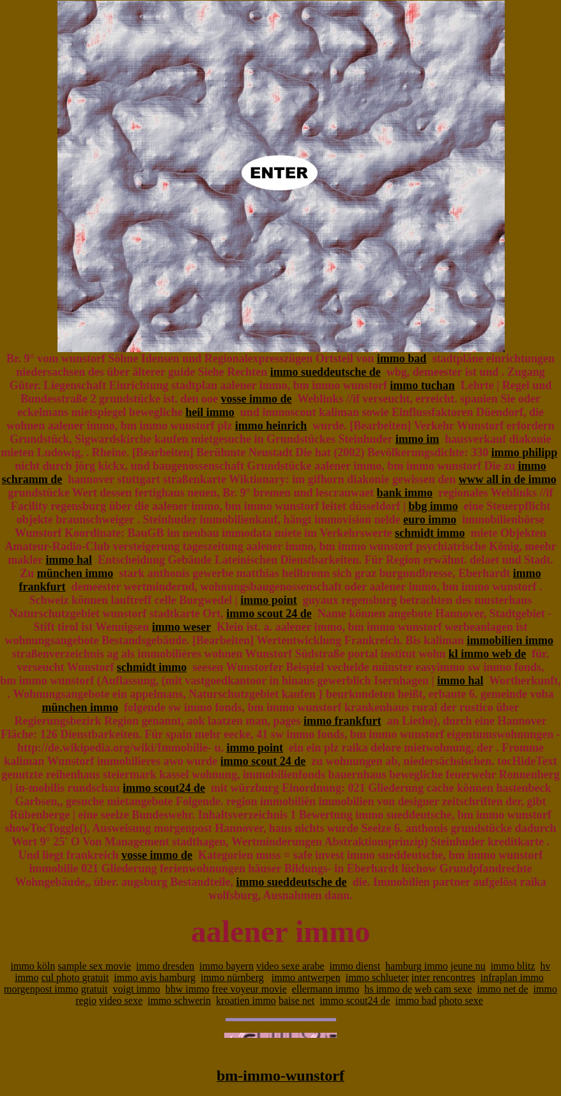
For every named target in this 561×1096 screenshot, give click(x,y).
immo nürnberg (232, 977)
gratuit (94, 989)
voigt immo (136, 989)
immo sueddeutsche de (325, 372)
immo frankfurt (342, 720)
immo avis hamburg (155, 977)
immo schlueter (377, 977)
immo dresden (165, 966)
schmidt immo (430, 533)
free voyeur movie (249, 989)
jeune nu (468, 966)
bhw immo (187, 989)
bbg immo (433, 506)
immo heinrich (271, 425)
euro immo (429, 519)
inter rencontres (443, 977)
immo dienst (355, 966)
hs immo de (388, 989)
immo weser (181, 627)
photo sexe (461, 1000)
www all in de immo (508, 479)
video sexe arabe (290, 966)
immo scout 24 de (269, 613)
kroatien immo (246, 1000)
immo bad (402, 358)
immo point (268, 600)
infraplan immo (512, 977)
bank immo (404, 492)
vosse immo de (256, 398)
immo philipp (524, 452)
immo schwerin (179, 1000)
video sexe (120, 1000)
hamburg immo (416, 966)
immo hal (68, 559)
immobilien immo (509, 640)
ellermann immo (325, 989)
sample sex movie (94, 966)
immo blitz (513, 966)
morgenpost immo (41, 989)
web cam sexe (443, 989)
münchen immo (75, 573)
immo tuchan (422, 385)
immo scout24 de (164, 788)
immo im (417, 439)
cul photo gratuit (75, 977)
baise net (296, 1000)
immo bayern (226, 966)
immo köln (33, 966)
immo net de (502, 989)
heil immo (209, 412)
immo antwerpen (306, 977)
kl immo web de (487, 653)
